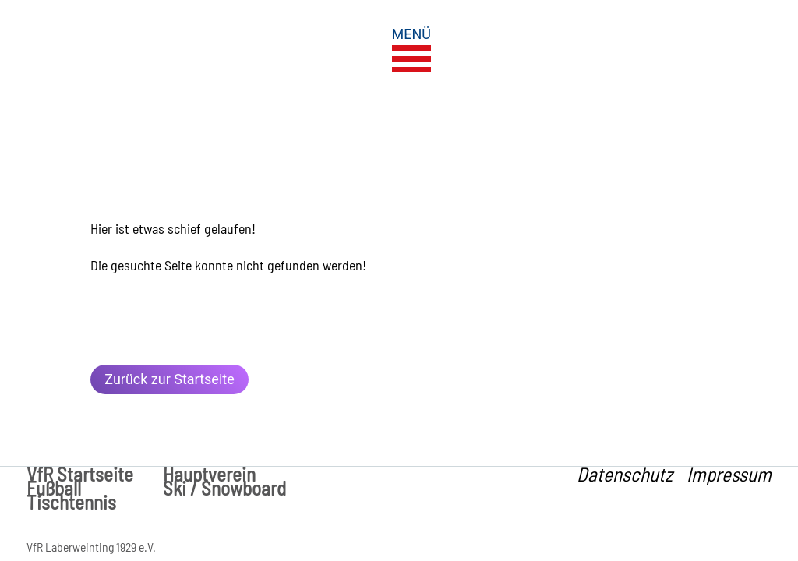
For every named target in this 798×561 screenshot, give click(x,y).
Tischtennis (71, 502)
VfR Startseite (79, 474)
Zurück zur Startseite (169, 379)
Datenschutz (625, 474)
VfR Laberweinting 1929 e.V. (91, 546)
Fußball (53, 488)
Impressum (729, 474)
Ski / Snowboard (224, 488)
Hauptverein (209, 474)
